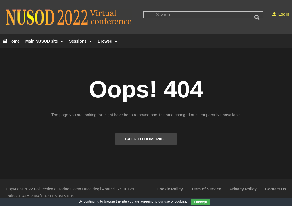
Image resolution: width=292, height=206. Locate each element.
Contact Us (275, 189)
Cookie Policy (170, 189)
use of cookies (175, 201)
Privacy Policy (243, 189)
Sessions (80, 41)
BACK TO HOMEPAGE (146, 139)
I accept (200, 202)
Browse (107, 41)
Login (280, 14)
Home (11, 41)
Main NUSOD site (44, 41)
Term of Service (206, 189)
